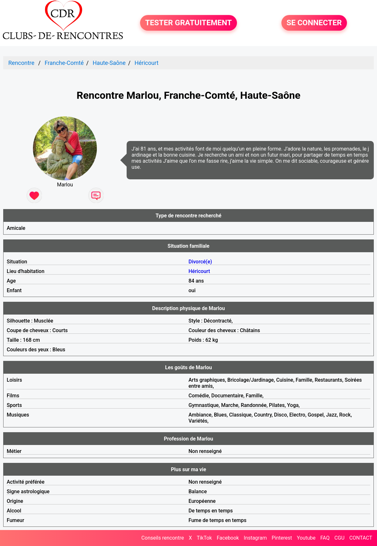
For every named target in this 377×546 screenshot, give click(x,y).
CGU (339, 538)
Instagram (255, 538)
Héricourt (147, 62)
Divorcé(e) (200, 262)
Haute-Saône (109, 62)
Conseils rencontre (162, 538)
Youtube (306, 538)
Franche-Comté (63, 62)
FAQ (325, 538)
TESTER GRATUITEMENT (188, 23)
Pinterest (281, 538)
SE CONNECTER (314, 23)
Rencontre (21, 62)
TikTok (204, 538)
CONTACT (360, 538)
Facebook (228, 538)
